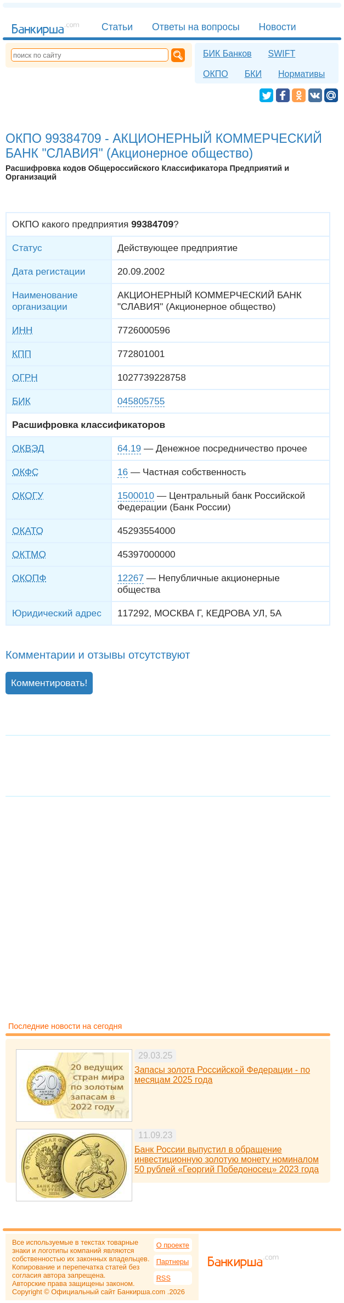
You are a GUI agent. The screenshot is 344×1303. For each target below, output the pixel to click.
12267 (130, 577)
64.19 (129, 448)
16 (122, 471)
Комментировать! (49, 682)
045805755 (141, 401)
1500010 (135, 495)
